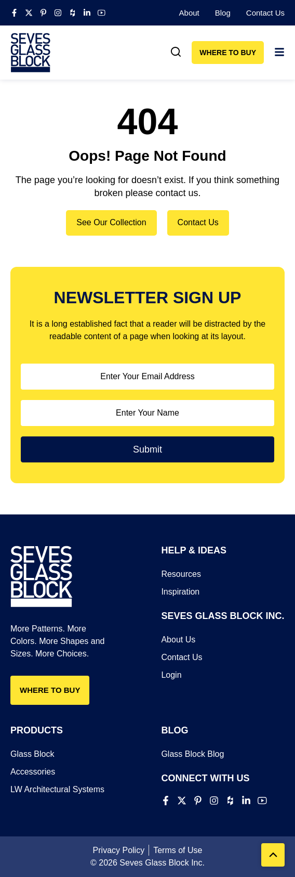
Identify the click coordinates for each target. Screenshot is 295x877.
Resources (180, 574)
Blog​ (223, 12)
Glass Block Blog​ (192, 754)
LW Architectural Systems (57, 789)
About (189, 12)
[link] (176, 52)
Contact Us (265, 12)
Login (171, 674)
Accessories (32, 771)
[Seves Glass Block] (30, 52)
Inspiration (180, 591)
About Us (178, 639)
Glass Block (32, 754)
